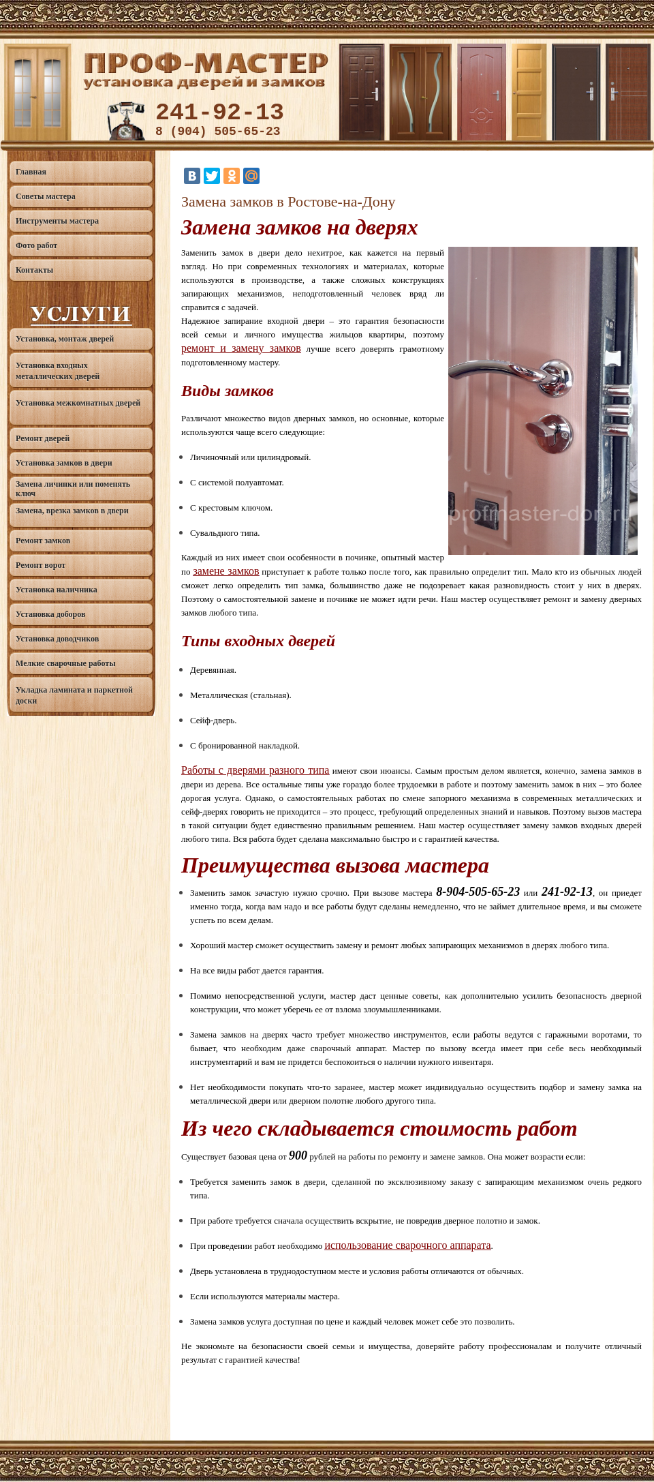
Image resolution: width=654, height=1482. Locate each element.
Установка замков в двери (64, 463)
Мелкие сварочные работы (66, 663)
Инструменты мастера (57, 221)
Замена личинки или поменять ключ (73, 488)
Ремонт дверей (42, 438)
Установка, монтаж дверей (65, 339)
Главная (31, 172)
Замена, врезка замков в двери (72, 510)
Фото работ (36, 245)
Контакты (34, 270)
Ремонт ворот (40, 565)
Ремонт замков (43, 540)
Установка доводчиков (57, 639)
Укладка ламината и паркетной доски (74, 695)
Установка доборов (50, 614)
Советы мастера (46, 196)
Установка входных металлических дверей (57, 371)
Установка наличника (56, 589)
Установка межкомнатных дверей (78, 403)
